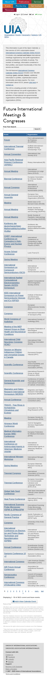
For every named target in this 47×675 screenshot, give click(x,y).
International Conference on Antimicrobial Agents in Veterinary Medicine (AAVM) (14, 446)
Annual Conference (12, 400)
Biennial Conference (13, 179)
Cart (31, 14)
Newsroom (9, 9)
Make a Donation (11, 669)
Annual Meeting (11, 171)
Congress (8, 307)
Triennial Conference (13, 483)
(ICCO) (23, 53)
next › (37, 591)
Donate (38, 14)
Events (8, 5)
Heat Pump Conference (14, 499)
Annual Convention (12, 154)
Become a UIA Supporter (14, 667)
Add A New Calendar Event (24, 602)
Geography (26, 35)
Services (37, 1)
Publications (24, 1)
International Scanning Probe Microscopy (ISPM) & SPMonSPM (14, 507)
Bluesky (9, 662)
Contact (24, 14)
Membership (21, 5)
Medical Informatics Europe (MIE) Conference (12, 433)
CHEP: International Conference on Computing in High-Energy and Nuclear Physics (13, 241)
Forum (7, 140)
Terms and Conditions (13, 674)
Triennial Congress (12, 473)
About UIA (9, 1)
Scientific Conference (13, 365)
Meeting (7, 203)
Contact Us (9, 655)
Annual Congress (12, 187)
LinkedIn (10, 659)
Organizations (9, 35)
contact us (9, 85)
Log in (18, 14)
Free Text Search (9, 127)
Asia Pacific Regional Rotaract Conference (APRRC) (13, 162)
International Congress (14, 562)
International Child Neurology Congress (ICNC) (13, 342)
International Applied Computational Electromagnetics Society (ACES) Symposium (13, 283)
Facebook (10, 657)
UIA (12, 24)
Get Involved (36, 5)
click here (32, 82)
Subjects (34, 35)
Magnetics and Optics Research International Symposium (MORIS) (14, 391)
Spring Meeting (11, 259)
